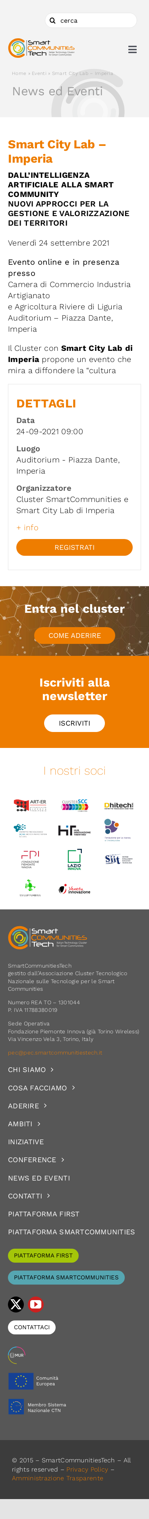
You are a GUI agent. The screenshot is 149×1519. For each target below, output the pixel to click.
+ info (27, 527)
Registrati (74, 547)
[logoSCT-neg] (47, 929)
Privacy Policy (87, 1469)
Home (19, 73)
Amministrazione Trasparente (57, 1478)
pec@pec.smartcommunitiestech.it (56, 1052)
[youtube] (36, 1304)
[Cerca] (52, 20)
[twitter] (16, 1304)
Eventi (39, 73)
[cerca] (91, 20)
